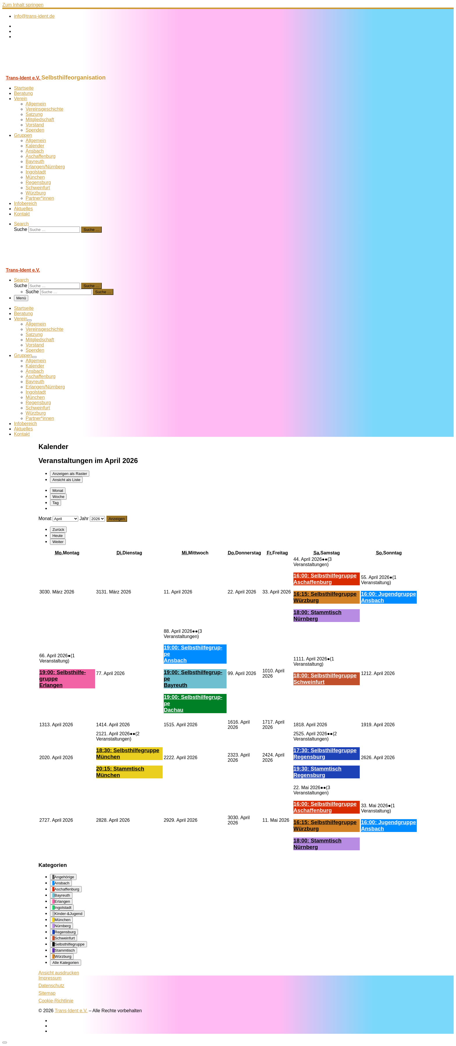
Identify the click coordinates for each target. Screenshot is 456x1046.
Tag (55, 503)
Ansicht (58, 972)
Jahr (84, 518)
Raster (69, 473)
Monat (57, 490)
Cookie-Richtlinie (55, 1000)
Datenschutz (51, 985)
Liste (66, 480)
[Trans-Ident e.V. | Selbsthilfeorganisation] (38, 71)
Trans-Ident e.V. (71, 1010)
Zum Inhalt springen (22, 4)
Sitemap (47, 993)
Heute (57, 535)
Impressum (49, 978)
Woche (58, 496)
